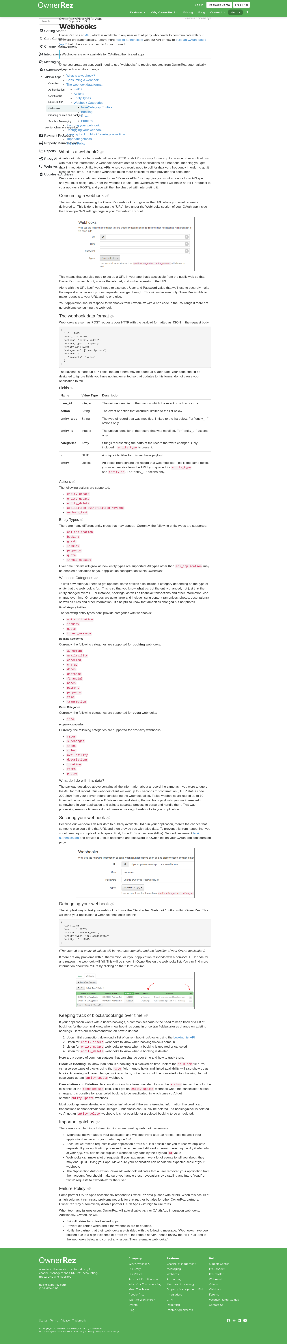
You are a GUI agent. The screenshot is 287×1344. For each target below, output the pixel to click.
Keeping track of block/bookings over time (134, 134)
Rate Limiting (55, 93)
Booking (125, 112)
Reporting (173, 1304)
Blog (131, 1310)
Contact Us (216, 1304)
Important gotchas (118, 139)
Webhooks (54, 99)
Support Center (219, 1264)
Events (132, 1304)
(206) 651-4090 (48, 1288)
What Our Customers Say (144, 1284)
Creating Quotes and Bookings (65, 105)
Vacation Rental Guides (224, 1299)
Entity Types (121, 98)
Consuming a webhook (121, 80)
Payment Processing (180, 1284)
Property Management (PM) (185, 1289)
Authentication (56, 82)
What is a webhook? (119, 75)
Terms (54, 1320)
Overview (53, 77)
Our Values (135, 1274)
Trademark (79, 1320)
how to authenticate (168, 40)
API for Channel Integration (60, 116)
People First (136, 1294)
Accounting (174, 1279)
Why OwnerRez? (139, 1264)
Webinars (215, 1289)
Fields (116, 89)
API (126, 35)
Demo (218, 7)
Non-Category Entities (135, 107)
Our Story (134, 1269)
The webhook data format (123, 84)
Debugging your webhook (123, 130)
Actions (117, 94)
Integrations (174, 1294)
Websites (173, 1274)
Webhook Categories (127, 102)
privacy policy (94, 1331)
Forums (214, 1294)
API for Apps (52, 71)
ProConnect (217, 1269)
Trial (241, 7)
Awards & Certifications (143, 1279)
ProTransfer (216, 1274)
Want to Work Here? (141, 1299)
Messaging (174, 1269)
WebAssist (215, 1279)
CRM (170, 1299)
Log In (198, 7)
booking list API (223, 1042)
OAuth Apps (54, 88)
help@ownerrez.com (52, 1284)
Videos (213, 1284)
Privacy (65, 1320)
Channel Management (181, 1264)
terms (109, 1331)
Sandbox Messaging (59, 110)
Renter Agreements (180, 1310)
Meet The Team (138, 1289)
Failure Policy (114, 143)
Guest (124, 116)
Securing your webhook (121, 125)
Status (43, 1320)
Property (126, 121)
